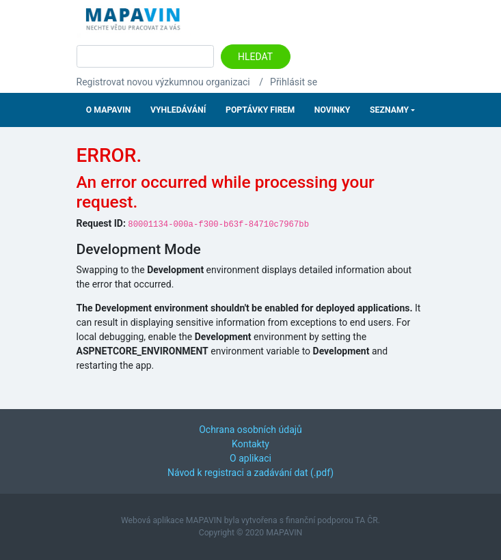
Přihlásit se (293, 81)
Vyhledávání (178, 110)
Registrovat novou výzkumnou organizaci (163, 81)
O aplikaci (250, 458)
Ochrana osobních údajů (250, 429)
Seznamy (389, 110)
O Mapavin (108, 110)
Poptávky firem (260, 110)
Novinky (332, 110)
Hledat (255, 56)
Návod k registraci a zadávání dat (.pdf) (250, 472)
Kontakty (250, 443)
